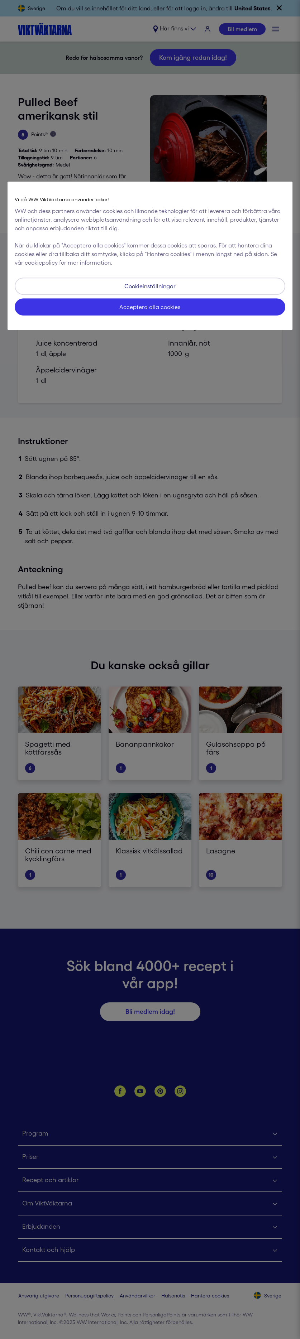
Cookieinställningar (150, 286)
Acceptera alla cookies (149, 307)
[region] (150, 256)
